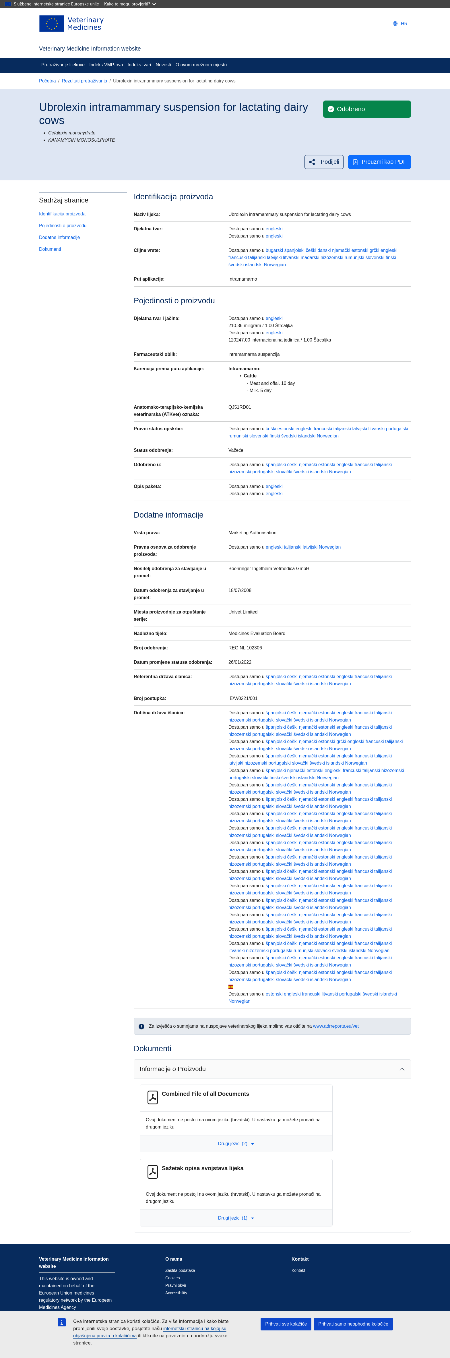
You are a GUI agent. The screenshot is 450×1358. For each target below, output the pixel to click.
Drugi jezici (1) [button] (236, 1218)
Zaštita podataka (180, 1270)
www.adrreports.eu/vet (336, 1026)
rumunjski (354, 257)
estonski (360, 250)
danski (324, 250)
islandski (254, 264)
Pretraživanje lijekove (63, 64)
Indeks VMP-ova (106, 64)
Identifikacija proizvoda (62, 213)
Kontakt (298, 1270)
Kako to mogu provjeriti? (130, 3)
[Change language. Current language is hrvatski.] (400, 23)
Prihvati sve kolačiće (286, 1324)
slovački (284, 471)
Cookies (172, 1278)
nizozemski (332, 257)
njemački (341, 250)
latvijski (274, 257)
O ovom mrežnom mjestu (201, 64)
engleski (274, 228)
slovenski (375, 257)
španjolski (294, 250)
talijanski (256, 257)
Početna (47, 80)
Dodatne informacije (59, 237)
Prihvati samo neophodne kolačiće (353, 1324)
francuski (237, 257)
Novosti (163, 64)
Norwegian (275, 264)
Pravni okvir (175, 1285)
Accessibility (176, 1293)
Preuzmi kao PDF (379, 162)
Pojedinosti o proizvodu (62, 225)
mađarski (310, 257)
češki (311, 250)
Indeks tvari (139, 64)
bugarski (274, 250)
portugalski (397, 428)
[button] (324, 162)
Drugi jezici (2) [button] (236, 1143)
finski (391, 257)
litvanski (291, 257)
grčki (374, 250)
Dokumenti (50, 249)
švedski (236, 264)
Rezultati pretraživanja (84, 80)
